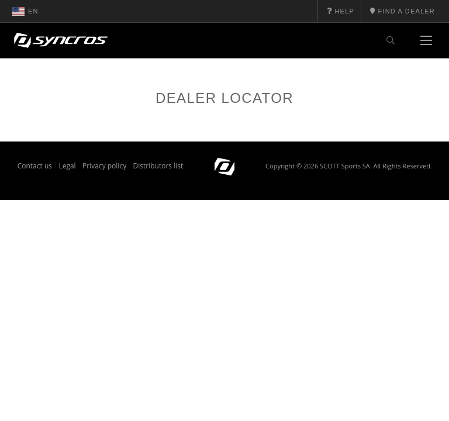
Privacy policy (104, 166)
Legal (66, 166)
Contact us (35, 166)
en (25, 11)
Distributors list (158, 166)
